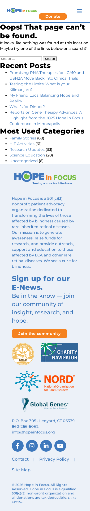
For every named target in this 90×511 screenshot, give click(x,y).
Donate (52, 16)
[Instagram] (32, 446)
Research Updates (27, 149)
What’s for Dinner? (27, 106)
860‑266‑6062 (25, 426)
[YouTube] (60, 446)
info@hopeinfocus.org (33, 432)
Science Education (27, 155)
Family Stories (22, 138)
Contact (20, 459)
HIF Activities (21, 144)
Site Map (21, 469)
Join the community (39, 333)
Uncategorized (23, 161)
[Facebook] (18, 446)
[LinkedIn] (46, 446)
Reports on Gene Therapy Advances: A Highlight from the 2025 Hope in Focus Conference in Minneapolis (46, 118)
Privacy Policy (54, 459)
